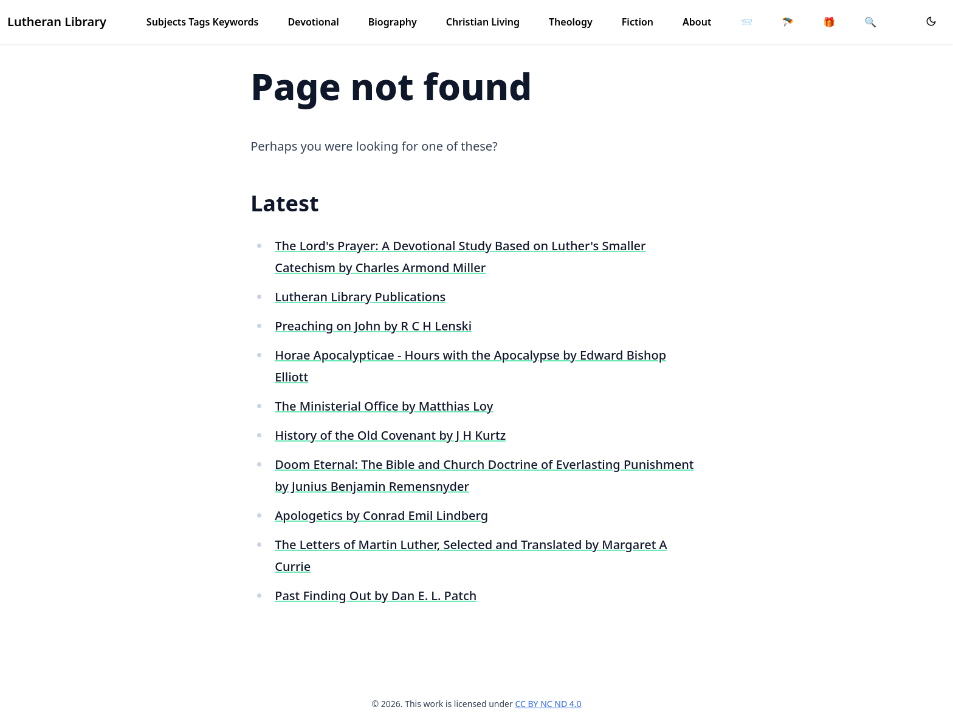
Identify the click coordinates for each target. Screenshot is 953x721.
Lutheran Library (56, 21)
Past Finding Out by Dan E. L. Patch (375, 595)
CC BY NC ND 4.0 (548, 703)
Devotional (313, 22)
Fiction (637, 22)
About (697, 22)
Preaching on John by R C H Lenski (373, 326)
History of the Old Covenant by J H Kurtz (390, 435)
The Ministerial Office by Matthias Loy (384, 406)
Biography (392, 22)
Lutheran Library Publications (360, 297)
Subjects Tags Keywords (202, 22)
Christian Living (483, 22)
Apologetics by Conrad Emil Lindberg (381, 515)
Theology (571, 22)
